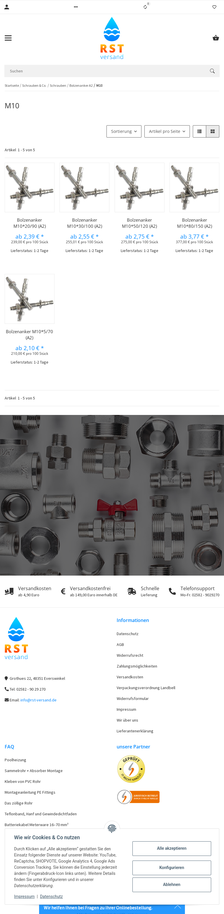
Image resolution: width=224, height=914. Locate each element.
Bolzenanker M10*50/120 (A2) (139, 223)
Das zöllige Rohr (19, 803)
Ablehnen (171, 884)
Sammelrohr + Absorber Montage (34, 770)
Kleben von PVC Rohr (23, 781)
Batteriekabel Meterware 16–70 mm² (37, 824)
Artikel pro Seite (164, 131)
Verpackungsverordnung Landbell (146, 687)
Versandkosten (130, 677)
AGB (120, 644)
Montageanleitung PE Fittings (30, 792)
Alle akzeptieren (171, 848)
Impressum (126, 709)
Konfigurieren (171, 867)
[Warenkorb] (215, 37)
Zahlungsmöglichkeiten (137, 666)
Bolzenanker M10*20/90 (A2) (29, 223)
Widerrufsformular (133, 698)
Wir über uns (127, 720)
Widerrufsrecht (130, 655)
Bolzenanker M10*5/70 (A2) (29, 334)
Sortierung (121, 131)
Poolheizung (15, 759)
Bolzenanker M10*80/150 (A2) (194, 223)
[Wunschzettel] (214, 7)
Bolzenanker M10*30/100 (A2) (84, 223)
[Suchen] (104, 71)
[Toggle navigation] (8, 37)
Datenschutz (128, 633)
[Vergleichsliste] (145, 7)
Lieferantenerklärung (135, 731)
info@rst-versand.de (38, 700)
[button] (76, 7)
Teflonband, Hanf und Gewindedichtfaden (41, 813)
